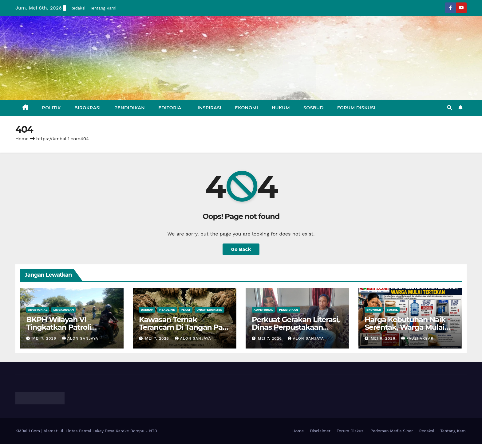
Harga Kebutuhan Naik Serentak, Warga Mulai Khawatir (405, 327)
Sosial (392, 309)
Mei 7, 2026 (45, 338)
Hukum (281, 108)
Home (22, 139)
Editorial (171, 108)
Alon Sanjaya (80, 338)
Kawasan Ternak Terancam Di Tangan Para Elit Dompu (184, 327)
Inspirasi (210, 108)
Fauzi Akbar (417, 338)
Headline (167, 309)
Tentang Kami (103, 8)
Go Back (241, 249)
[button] (449, 108)
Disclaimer (320, 431)
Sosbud (313, 108)
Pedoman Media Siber (392, 431)
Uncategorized (209, 309)
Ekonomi (246, 108)
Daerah (147, 309)
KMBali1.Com (28, 431)
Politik (51, 108)
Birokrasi (87, 108)
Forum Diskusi (356, 108)
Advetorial (37, 309)
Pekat (186, 309)
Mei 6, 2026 (384, 338)
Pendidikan (129, 108)
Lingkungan (63, 309)
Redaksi (77, 8)
